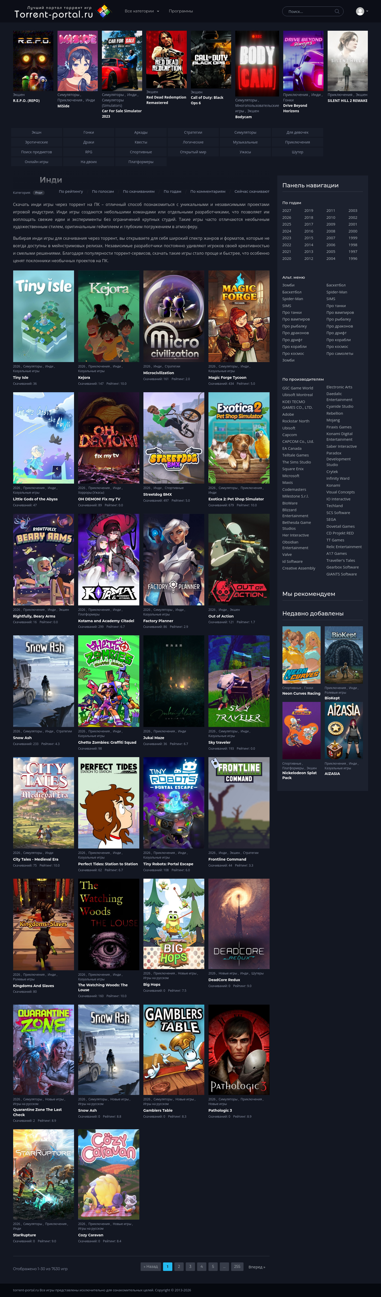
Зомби (288, 284)
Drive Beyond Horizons (295, 108)
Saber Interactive (342, 446)
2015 (308, 237)
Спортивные (174, 488)
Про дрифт (292, 339)
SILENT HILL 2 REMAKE (347, 100)
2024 (286, 231)
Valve (287, 554)
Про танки (292, 312)
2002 (352, 217)
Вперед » (257, 1266)
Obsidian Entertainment (295, 544)
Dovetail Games (341, 526)
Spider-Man (292, 298)
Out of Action (221, 616)
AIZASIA (332, 773)
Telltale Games (295, 455)
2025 (286, 224)
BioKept (332, 698)
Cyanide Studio (340, 406)
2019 (308, 210)
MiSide (63, 105)
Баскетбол (292, 291)
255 (237, 1266)
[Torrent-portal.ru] (63, 11)
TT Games (335, 539)
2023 (286, 237)
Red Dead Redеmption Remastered (166, 100)
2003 (352, 210)
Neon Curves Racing (301, 693)
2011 (331, 210)
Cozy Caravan (90, 1235)
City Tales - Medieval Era (36, 859)
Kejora (84, 377)
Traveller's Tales (341, 560)
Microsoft (290, 475)
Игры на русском (156, 978)
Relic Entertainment (344, 546)
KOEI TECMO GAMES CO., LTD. (297, 404)
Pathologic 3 (220, 1110)
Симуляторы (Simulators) (113, 103)
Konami (333, 485)
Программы (181, 11)
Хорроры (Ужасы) (91, 492)
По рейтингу (71, 191)
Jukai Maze (153, 737)
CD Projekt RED (340, 532)
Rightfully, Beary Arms (34, 616)
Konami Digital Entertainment (340, 436)
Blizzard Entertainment (295, 512)
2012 (308, 258)
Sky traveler (219, 742)
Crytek (332, 471)
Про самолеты (340, 353)
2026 (17, 366)
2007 (331, 237)
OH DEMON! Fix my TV (99, 499)
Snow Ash (22, 737)
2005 (331, 251)
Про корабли (294, 346)
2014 (308, 244)
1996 (352, 258)
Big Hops (151, 984)
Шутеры (258, 973)
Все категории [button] (140, 11)
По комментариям (207, 191)
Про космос (293, 353)
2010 (331, 217)
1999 (352, 237)
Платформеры (89, 614)
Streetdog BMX (157, 494)
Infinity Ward (338, 478)
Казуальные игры (26, 371)
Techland (335, 505)
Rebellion (335, 413)
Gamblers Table (158, 1110)
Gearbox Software (343, 567)
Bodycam (243, 116)
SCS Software (338, 512)
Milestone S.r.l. (295, 496)
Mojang (333, 419)
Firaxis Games (339, 426)
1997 (352, 251)
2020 (286, 258)
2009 (331, 224)
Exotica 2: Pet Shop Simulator (236, 499)
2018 (308, 217)
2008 (331, 231)
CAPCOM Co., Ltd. (298, 441)
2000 (352, 231)
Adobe (288, 414)
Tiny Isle (21, 377)
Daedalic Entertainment (340, 396)
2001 (352, 224)
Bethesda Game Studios (296, 525)
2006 (331, 244)
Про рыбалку (294, 326)
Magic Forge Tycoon (227, 377)
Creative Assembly (298, 568)
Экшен (19, 94)
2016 (308, 231)
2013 (308, 251)
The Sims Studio (296, 462)
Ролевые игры (24, 979)
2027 (286, 210)
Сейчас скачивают (251, 191)
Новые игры (187, 973)
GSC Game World (297, 387)
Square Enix (293, 468)
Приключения (70, 100)
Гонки (288, 100)
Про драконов (295, 332)
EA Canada (292, 448)
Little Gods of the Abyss (35, 499)
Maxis (287, 482)
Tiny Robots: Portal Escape (168, 864)
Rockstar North (296, 420)
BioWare (290, 503)
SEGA (331, 519)
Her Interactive (295, 535)
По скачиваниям (139, 191)
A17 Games (337, 553)
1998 (352, 244)
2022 (286, 244)
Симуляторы (69, 94)
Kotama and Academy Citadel (106, 621)
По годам (172, 191)
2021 (286, 251)
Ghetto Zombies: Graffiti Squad (107, 742)
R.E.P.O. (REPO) (26, 100)
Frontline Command (227, 859)
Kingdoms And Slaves (33, 985)
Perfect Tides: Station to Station (108, 864)
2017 (308, 224)
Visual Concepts (341, 491)
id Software (292, 561)
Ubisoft (288, 427)
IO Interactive (339, 498)
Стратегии (172, 366)
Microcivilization (158, 373)
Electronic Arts (339, 386)
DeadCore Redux (224, 980)
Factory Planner (158, 621)
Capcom (289, 434)
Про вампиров (296, 319)
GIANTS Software (342, 574)
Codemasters (294, 489)
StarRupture (24, 1235)
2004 (331, 258)
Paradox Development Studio (339, 458)
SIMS (286, 305)
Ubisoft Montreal (297, 394)
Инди (90, 100)
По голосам (103, 191)
